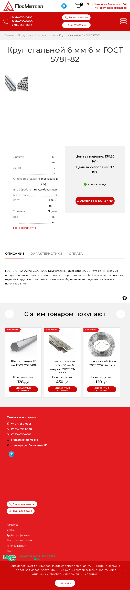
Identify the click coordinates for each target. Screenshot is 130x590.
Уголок (11, 530)
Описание (14, 254)
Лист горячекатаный (19, 540)
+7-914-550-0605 (21, 17)
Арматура (12, 524)
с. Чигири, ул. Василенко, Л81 (109, 4)
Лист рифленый (16, 545)
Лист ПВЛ (13, 551)
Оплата (76, 254)
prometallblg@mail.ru (113, 7)
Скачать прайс (75, 25)
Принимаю (65, 583)
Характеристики (46, 254)
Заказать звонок (76, 17)
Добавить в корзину (95, 200)
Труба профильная (18, 535)
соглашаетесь (85, 570)
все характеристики (25, 227)
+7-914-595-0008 (21, 21)
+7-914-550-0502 (21, 25)
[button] (120, 314)
